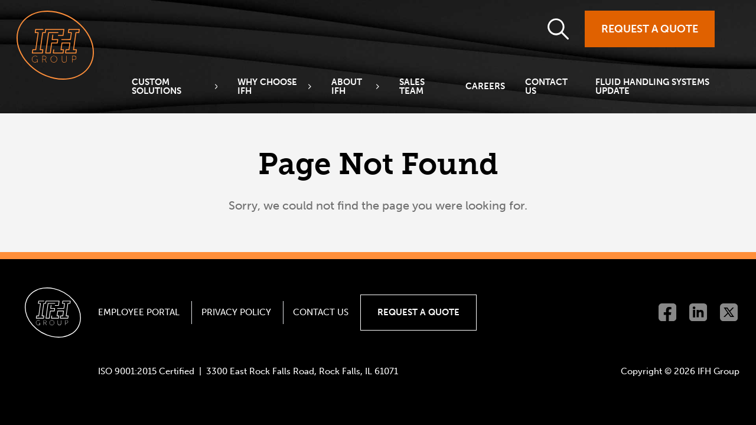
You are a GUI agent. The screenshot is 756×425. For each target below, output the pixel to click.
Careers (485, 86)
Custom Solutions (156, 87)
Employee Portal (139, 312)
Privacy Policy (236, 312)
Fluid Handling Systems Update (652, 87)
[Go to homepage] (55, 45)
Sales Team (412, 87)
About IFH (346, 87)
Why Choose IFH (267, 87)
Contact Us (546, 87)
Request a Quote (649, 28)
